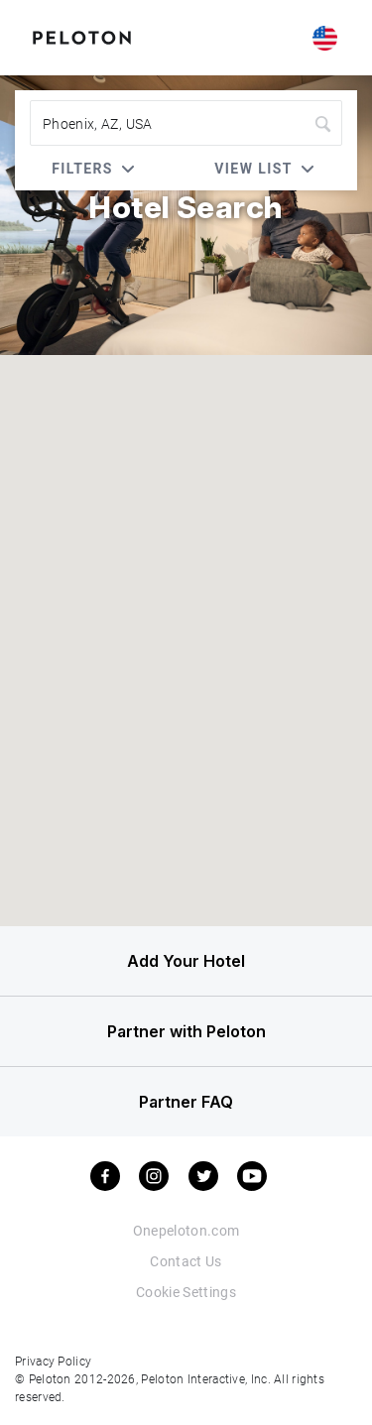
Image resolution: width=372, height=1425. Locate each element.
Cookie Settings (186, 1291)
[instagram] (154, 1176)
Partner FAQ (186, 1102)
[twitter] (203, 1176)
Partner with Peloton (186, 1031)
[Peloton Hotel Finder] (82, 36)
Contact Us (186, 1260)
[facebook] (105, 1176)
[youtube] (252, 1176)
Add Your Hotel (186, 961)
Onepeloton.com (186, 1230)
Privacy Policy (53, 1360)
